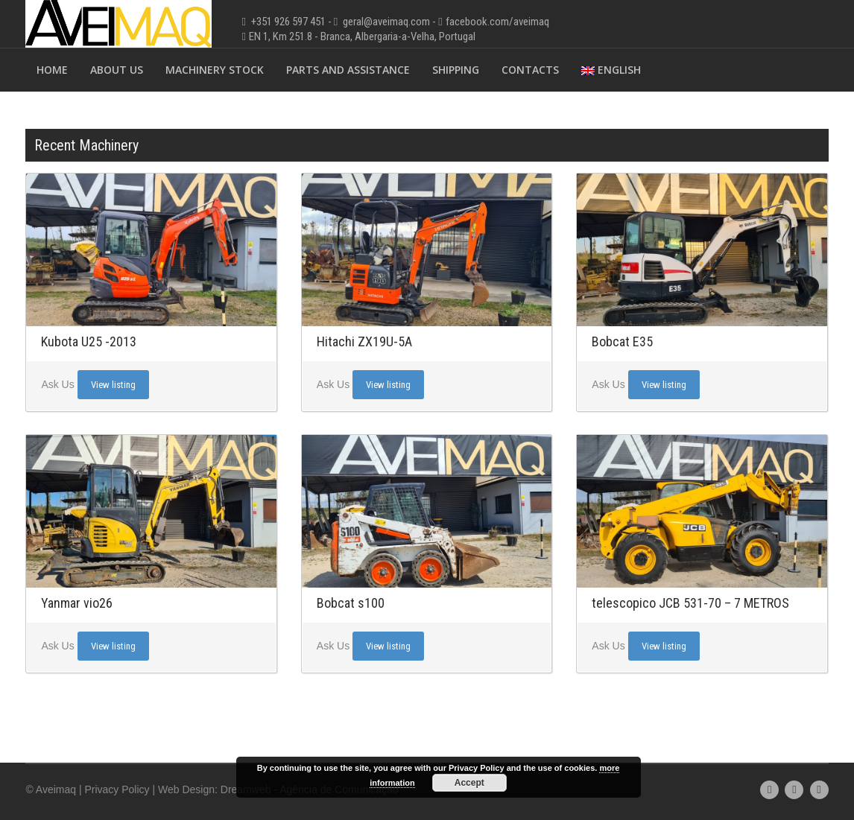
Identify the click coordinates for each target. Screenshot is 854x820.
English (611, 70)
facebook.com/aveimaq (497, 21)
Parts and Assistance (348, 70)
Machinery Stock (214, 70)
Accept (469, 783)
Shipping (455, 70)
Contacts (530, 70)
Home (52, 70)
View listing (113, 384)
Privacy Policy (116, 789)
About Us (116, 70)
